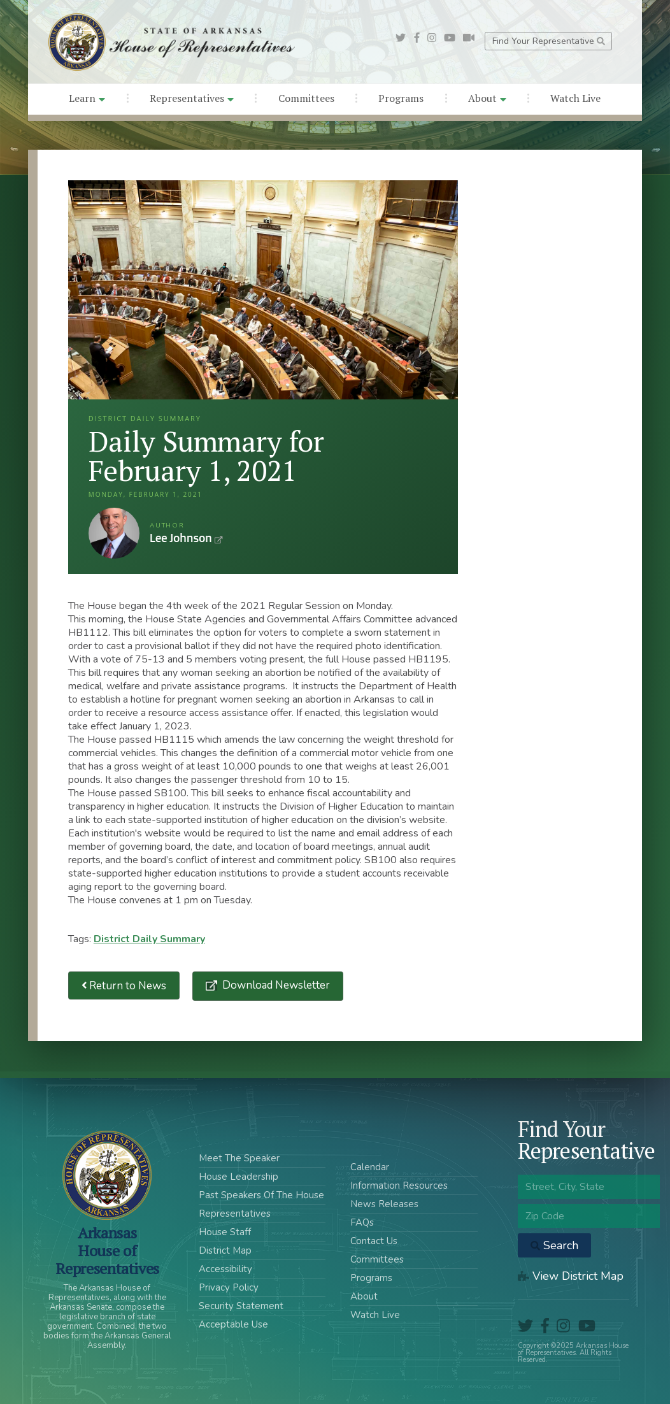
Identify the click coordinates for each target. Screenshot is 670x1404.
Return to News (124, 985)
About (487, 98)
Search (554, 1245)
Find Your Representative (548, 41)
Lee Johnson (114, 533)
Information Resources (399, 1185)
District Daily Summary (149, 939)
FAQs (362, 1222)
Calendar (369, 1167)
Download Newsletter (275, 985)
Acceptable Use (233, 1324)
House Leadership (238, 1176)
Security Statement (241, 1306)
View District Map (571, 1276)
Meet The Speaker (239, 1158)
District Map (225, 1250)
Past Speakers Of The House (261, 1195)
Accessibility (225, 1269)
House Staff (225, 1232)
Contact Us (373, 1241)
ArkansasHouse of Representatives (107, 1250)
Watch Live (575, 98)
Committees (306, 98)
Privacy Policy (229, 1287)
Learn (87, 98)
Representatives (192, 98)
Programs (401, 98)
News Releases (384, 1204)
